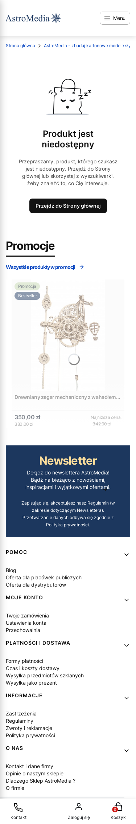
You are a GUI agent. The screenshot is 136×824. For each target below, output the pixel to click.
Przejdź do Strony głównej (68, 206)
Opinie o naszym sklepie (34, 773)
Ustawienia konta (26, 623)
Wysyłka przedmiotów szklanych (45, 675)
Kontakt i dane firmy (29, 766)
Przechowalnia (23, 630)
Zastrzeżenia (21, 713)
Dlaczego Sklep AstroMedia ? (40, 781)
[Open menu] (115, 18)
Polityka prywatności (30, 735)
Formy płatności (24, 661)
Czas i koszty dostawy (32, 668)
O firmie (15, 788)
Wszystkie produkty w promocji (45, 267)
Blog (11, 570)
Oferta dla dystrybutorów (36, 585)
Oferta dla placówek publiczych (44, 577)
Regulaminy (19, 721)
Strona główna (20, 45)
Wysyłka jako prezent (31, 683)
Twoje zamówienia (27, 615)
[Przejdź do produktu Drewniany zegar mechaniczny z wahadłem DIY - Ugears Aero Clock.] (68, 335)
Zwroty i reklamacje (29, 728)
